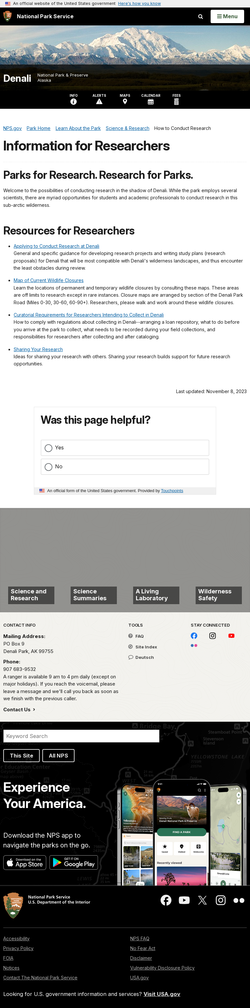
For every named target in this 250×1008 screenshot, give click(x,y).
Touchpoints (172, 490)
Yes (59, 447)
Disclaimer (141, 958)
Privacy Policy (18, 948)
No (58, 466)
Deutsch (141, 657)
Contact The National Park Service (40, 977)
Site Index (142, 646)
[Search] (81, 736)
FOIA (8, 958)
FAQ (136, 636)
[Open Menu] (227, 16)
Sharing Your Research (38, 349)
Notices (11, 968)
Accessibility (16, 938)
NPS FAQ (139, 938)
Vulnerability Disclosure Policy (162, 968)
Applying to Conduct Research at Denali (56, 246)
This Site (21, 755)
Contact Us (17, 709)
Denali (17, 78)
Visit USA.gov (162, 994)
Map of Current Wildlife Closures (49, 280)
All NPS (58, 755)
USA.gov (139, 977)
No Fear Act (142, 948)
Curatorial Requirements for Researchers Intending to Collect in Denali (89, 315)
